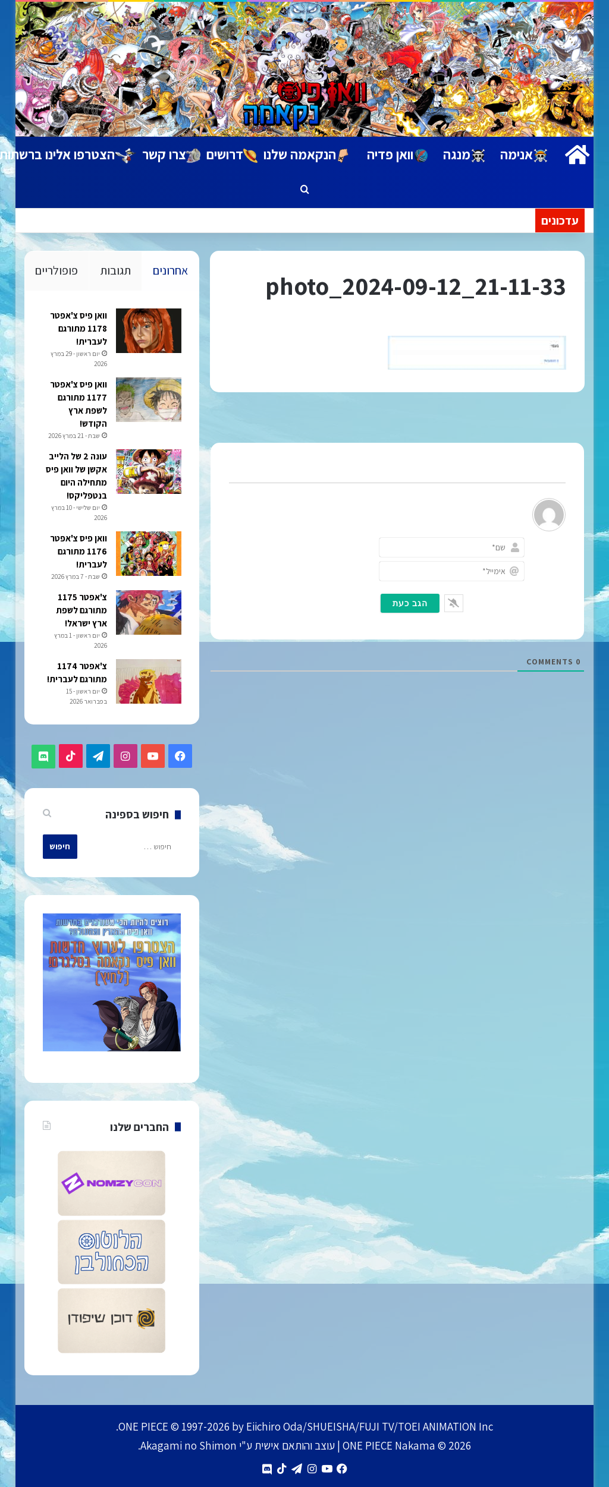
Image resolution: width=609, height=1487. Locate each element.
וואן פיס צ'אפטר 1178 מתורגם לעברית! (77, 329)
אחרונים (170, 270)
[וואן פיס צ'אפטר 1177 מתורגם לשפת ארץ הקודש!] (148, 400)
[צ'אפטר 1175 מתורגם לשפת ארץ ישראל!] (148, 613)
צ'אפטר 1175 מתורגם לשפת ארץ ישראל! (80, 610)
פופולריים (56, 270)
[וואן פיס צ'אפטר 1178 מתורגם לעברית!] (148, 331)
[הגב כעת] (410, 603)
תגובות (115, 270)
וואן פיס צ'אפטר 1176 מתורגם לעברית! (77, 552)
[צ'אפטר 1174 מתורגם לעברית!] (148, 682)
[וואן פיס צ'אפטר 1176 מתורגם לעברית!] (148, 554)
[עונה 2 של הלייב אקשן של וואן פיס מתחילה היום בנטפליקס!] (148, 472)
